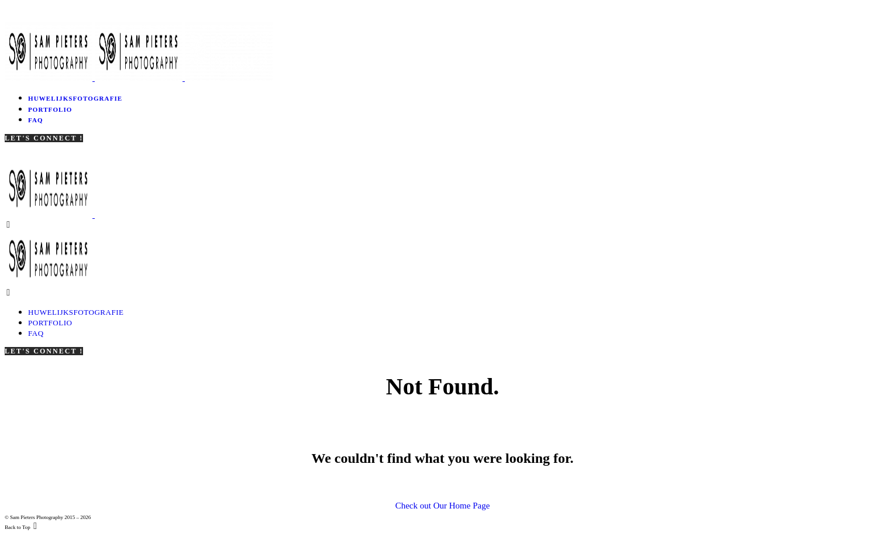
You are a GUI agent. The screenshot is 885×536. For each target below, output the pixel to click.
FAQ (35, 119)
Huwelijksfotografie (75, 98)
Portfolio (50, 109)
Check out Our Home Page (442, 505)
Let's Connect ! (44, 138)
